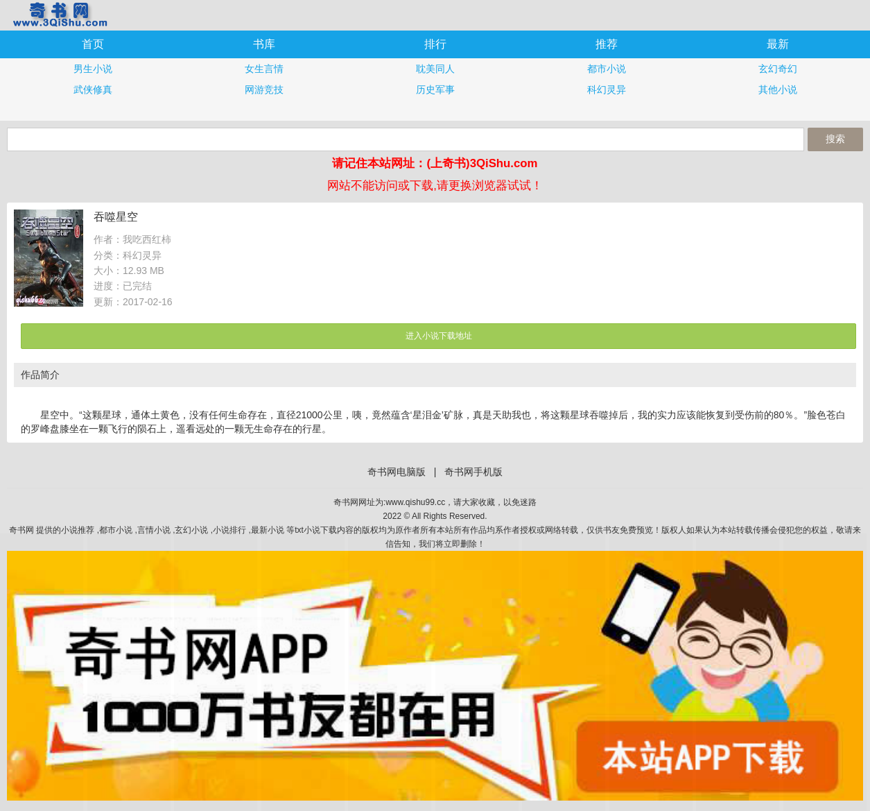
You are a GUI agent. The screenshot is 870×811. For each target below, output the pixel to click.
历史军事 (435, 89)
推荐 (606, 44)
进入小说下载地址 (439, 336)
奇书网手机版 (59, 14)
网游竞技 (264, 89)
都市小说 (606, 68)
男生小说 (92, 68)
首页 (93, 44)
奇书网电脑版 (396, 471)
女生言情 (264, 68)
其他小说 (777, 89)
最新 (778, 44)
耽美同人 (435, 68)
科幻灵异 (606, 89)
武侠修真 (92, 89)
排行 (435, 44)
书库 (264, 44)
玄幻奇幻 (777, 68)
